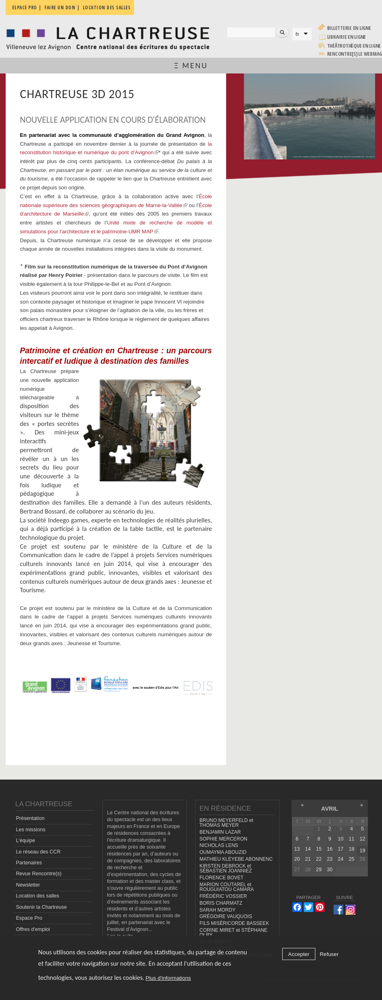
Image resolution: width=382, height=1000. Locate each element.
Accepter (299, 954)
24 (340, 859)
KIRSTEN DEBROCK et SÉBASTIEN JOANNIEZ (225, 868)
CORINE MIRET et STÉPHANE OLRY (233, 932)
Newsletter (28, 885)
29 (318, 869)
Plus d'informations (168, 978)
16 (329, 849)
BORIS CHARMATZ (220, 903)
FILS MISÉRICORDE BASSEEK (234, 923)
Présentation (30, 818)
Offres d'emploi (33, 929)
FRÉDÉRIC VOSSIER (223, 896)
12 (362, 839)
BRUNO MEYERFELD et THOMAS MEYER (226, 823)
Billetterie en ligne (349, 28)
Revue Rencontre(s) (38, 873)
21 (308, 859)
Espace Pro (29, 918)
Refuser (329, 954)
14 (308, 849)
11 (351, 839)
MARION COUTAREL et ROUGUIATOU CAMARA (226, 887)
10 (340, 839)
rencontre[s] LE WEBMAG (354, 53)
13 (297, 849)
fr (298, 34)
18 (351, 849)
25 (351, 859)
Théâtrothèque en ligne (354, 45)
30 (329, 869)
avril (329, 808)
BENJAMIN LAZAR (220, 832)
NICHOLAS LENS (218, 845)
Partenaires (29, 863)
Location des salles (37, 896)
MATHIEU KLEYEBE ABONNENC (236, 859)
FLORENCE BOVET (221, 878)
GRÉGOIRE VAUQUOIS (225, 916)
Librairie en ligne (346, 37)
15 (318, 849)
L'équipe (25, 840)
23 (329, 859)
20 (297, 859)
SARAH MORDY (217, 910)
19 (362, 850)
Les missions (30, 829)
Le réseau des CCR (38, 852)
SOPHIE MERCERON (223, 839)
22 (318, 859)
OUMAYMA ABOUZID (222, 852)
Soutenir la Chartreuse (41, 907)
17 (340, 849)
